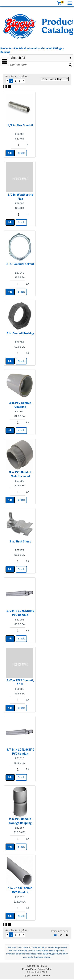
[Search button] (70, 65)
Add (10, 153)
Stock (21, 153)
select (70, 58)
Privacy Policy (29, 969)
